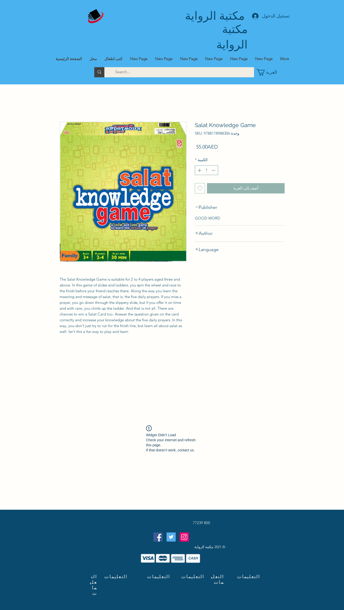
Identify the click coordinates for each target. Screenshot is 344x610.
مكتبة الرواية (215, 15)
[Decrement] (214, 170)
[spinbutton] (206, 170)
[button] (269, 72)
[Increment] (199, 170)
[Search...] (182, 72)
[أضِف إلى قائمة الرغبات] (200, 188)
